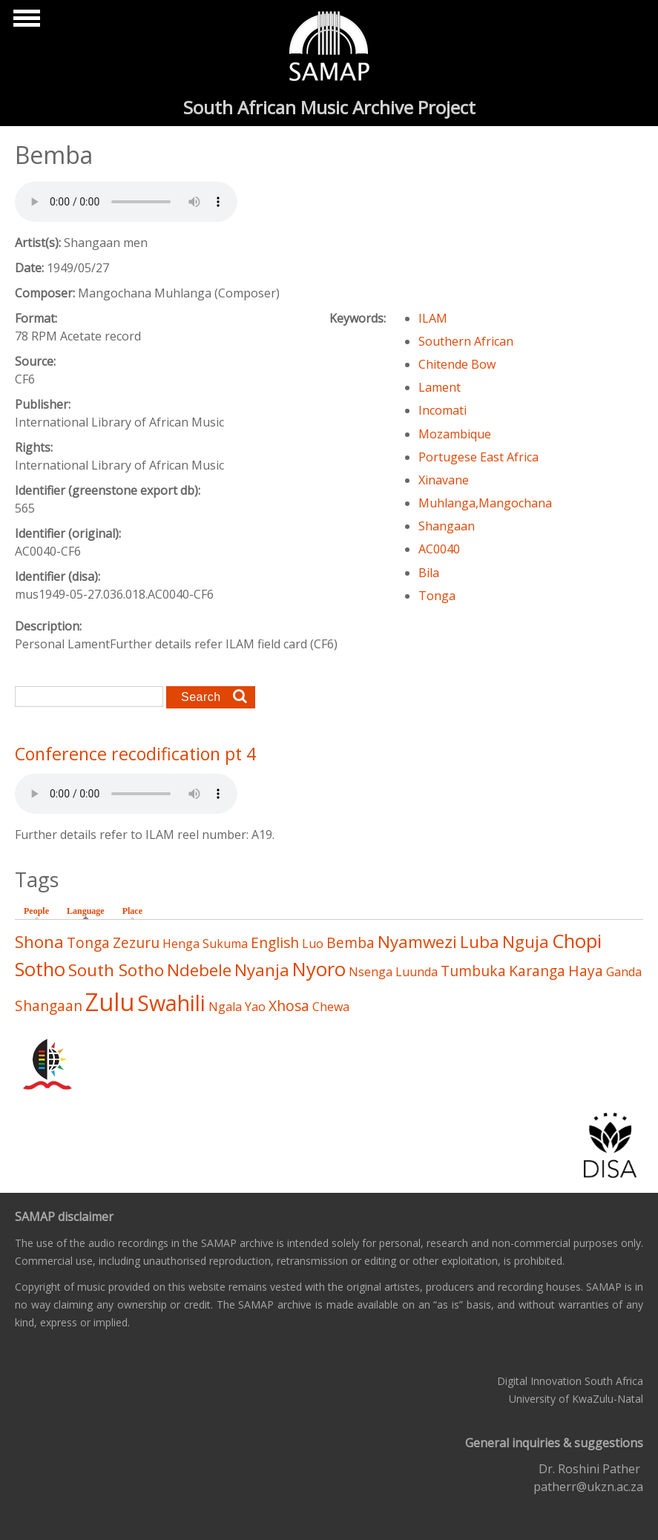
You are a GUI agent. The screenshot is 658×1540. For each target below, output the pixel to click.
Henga (181, 943)
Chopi (577, 941)
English (275, 942)
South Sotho (116, 969)
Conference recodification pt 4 (135, 754)
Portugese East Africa (478, 457)
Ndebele (199, 969)
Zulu (109, 1002)
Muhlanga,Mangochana (485, 503)
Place (132, 911)
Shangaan (446, 526)
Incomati (442, 410)
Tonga (436, 596)
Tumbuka (473, 971)
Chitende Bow (457, 364)
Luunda (416, 972)
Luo (312, 943)
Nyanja (261, 969)
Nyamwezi (417, 941)
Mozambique (454, 434)
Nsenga (370, 972)
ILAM (432, 318)
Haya (585, 971)
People (36, 911)
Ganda (624, 972)
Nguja (525, 941)
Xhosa (289, 1006)
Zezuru (136, 942)
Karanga (537, 971)
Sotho (40, 969)
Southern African (465, 341)
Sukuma (225, 943)
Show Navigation (24, 22)
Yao (255, 1006)
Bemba (350, 942)
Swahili (171, 1002)
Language (89, 910)
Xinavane (443, 480)
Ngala (225, 1006)
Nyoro (319, 969)
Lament (439, 387)
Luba (479, 941)
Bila (428, 573)
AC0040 (439, 549)
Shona (39, 941)
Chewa (330, 1006)
